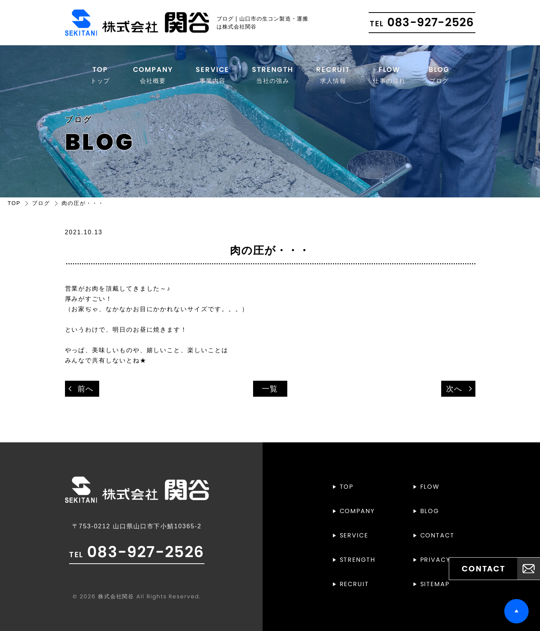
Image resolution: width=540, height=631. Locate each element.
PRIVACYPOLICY (447, 559)
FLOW (389, 75)
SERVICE (212, 75)
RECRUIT (333, 75)
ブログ (41, 203)
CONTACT (437, 535)
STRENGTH (272, 75)
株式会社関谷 (116, 596)
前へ (86, 389)
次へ (454, 389)
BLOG (439, 75)
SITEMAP (435, 584)
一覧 (270, 389)
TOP (100, 75)
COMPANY (153, 75)
